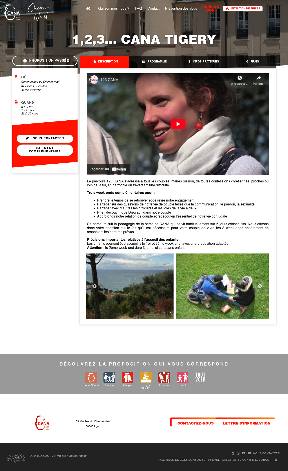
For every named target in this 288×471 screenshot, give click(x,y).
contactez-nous (196, 423)
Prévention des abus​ (196, 9)
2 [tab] (170, 312)
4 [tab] (184, 312)
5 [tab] (190, 312)
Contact (169, 9)
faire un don (224, 8)
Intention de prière (255, 8)
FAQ (155, 9)
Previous (94, 286)
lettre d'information (246, 423)
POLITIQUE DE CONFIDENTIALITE (182, 460)
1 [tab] (164, 312)
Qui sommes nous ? (131, 9)
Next (260, 286)
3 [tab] (177, 312)
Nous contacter (45, 138)
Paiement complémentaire (45, 150)
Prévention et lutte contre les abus (238, 460)
